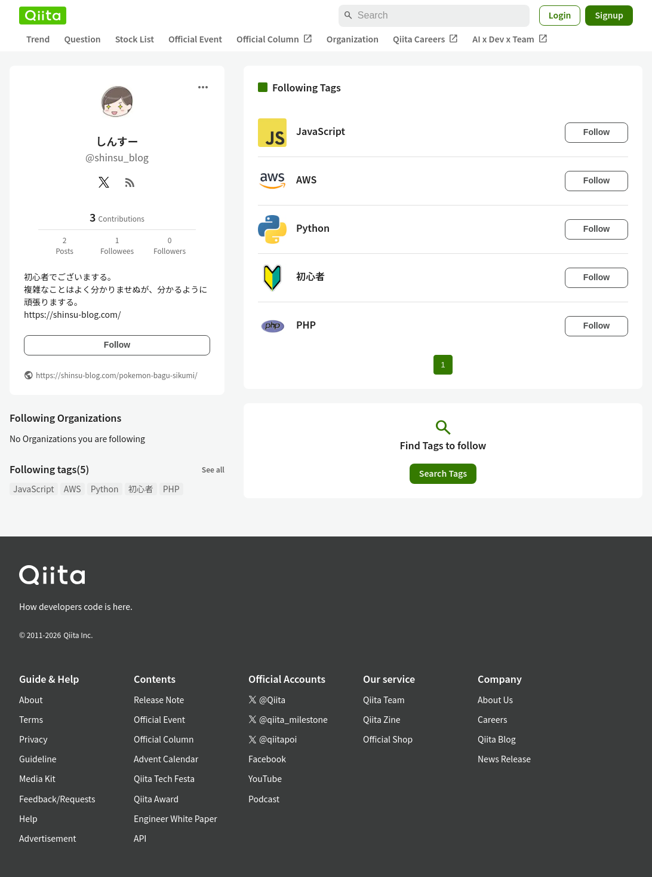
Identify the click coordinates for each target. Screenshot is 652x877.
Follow (117, 344)
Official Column (274, 39)
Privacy (33, 739)
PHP (171, 489)
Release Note (159, 700)
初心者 (140, 489)
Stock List (134, 39)
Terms (31, 719)
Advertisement (47, 838)
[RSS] (130, 182)
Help (28, 818)
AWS (72, 489)
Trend (38, 39)
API (140, 838)
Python (105, 489)
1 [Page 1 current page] (443, 364)
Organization (353, 39)
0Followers (169, 245)
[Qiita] (42, 15)
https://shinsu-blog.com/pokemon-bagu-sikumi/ (117, 375)
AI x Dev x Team (510, 39)
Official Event (195, 39)
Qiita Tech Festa (164, 778)
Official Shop (388, 739)
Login (560, 15)
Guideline (38, 759)
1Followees (117, 245)
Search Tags (443, 473)
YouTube (265, 778)
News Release (504, 759)
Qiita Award (156, 799)
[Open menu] (203, 87)
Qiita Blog (497, 739)
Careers (492, 719)
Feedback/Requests (57, 799)
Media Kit (37, 778)
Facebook (267, 759)
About (30, 700)
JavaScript (33, 489)
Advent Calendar (166, 759)
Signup (609, 15)
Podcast (263, 799)
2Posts (64, 245)
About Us (495, 700)
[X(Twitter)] (104, 182)
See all (213, 469)
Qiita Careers (425, 39)
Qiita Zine (382, 719)
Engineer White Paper (175, 818)
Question (82, 39)
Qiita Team (384, 700)
